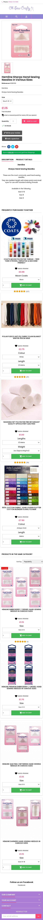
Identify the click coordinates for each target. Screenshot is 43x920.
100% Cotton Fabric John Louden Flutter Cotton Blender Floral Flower (21, 508)
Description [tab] (7, 159)
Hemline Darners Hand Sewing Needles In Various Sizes (21, 842)
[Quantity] (13, 121)
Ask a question (12, 139)
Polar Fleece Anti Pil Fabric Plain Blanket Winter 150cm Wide (21, 337)
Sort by (19, 562)
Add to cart (30, 121)
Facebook (21, 885)
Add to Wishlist (21, 268)
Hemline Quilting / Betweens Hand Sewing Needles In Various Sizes (21, 765)
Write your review (12, 133)
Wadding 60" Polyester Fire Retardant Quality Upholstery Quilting (21, 423)
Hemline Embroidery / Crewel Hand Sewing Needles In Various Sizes (21, 610)
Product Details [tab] (24, 159)
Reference (5, 83)
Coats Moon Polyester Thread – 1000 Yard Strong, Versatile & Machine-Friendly (21, 261)
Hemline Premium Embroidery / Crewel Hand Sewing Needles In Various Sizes (22, 688)
